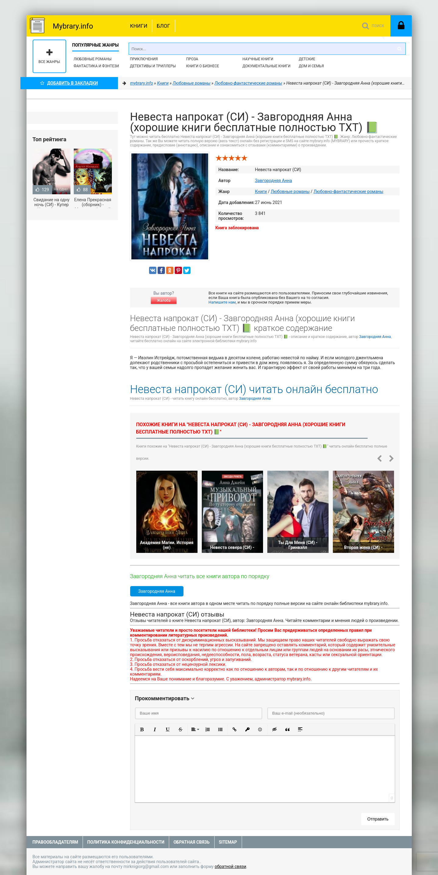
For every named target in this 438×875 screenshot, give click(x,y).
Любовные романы (93, 59)
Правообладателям (55, 842)
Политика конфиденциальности (125, 842)
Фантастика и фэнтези (96, 66)
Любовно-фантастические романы (348, 191)
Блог (163, 26)
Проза (192, 59)
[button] (142, 729)
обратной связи (230, 866)
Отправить (377, 819)
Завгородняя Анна (273, 180)
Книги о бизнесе (202, 66)
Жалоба (163, 300)
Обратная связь (191, 842)
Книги (139, 26)
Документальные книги (266, 66)
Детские (307, 59)
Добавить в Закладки (69, 83)
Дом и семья (311, 66)
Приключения (144, 59)
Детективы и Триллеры (153, 66)
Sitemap (228, 842)
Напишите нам (222, 302)
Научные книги (257, 59)
